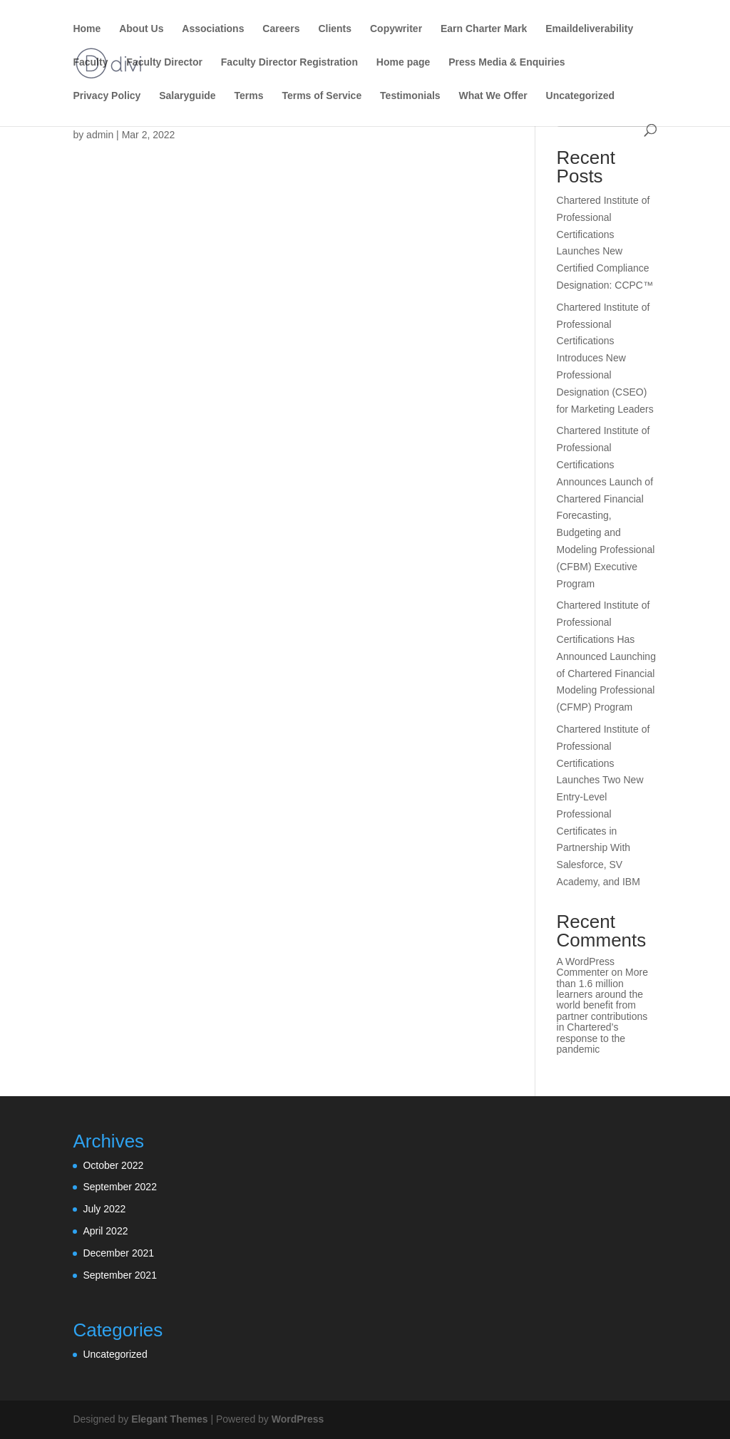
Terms (249, 96)
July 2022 (104, 1208)
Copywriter (396, 29)
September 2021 (120, 1275)
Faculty (90, 62)
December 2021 (118, 1253)
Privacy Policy (106, 96)
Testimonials (410, 96)
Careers (280, 29)
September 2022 (120, 1186)
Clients (334, 29)
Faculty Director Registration (289, 62)
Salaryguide (187, 96)
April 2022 (105, 1231)
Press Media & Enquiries (506, 62)
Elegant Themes (169, 1419)
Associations (213, 29)
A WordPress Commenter (586, 967)
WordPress (298, 1419)
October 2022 (113, 1165)
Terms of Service (321, 96)
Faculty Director (164, 62)
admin (99, 134)
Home (87, 29)
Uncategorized (580, 96)
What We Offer (493, 96)
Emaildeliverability (589, 29)
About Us (141, 29)
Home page (403, 62)
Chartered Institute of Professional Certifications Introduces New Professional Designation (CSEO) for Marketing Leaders (605, 358)
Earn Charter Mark (484, 29)
